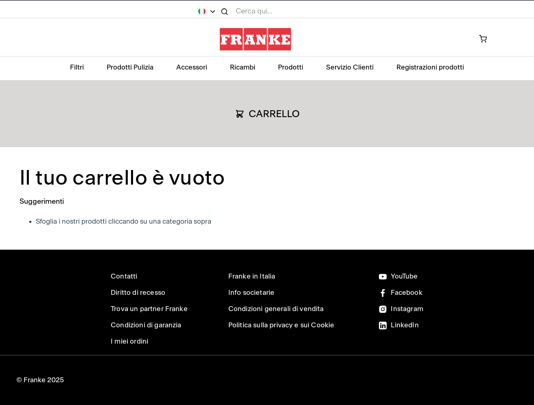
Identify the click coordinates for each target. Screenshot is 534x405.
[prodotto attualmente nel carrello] (487, 39)
